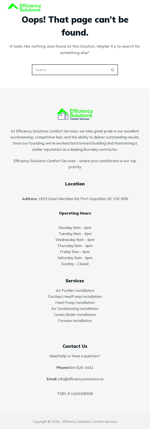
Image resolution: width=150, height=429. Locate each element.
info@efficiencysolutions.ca (80, 379)
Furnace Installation (75, 320)
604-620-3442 (81, 367)
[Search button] (112, 69)
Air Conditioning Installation (75, 308)
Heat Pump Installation (75, 302)
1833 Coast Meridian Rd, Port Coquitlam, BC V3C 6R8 (83, 198)
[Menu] (140, 9)
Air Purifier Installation (75, 290)
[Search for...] (69, 69)
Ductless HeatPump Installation (75, 296)
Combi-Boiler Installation (75, 314)
